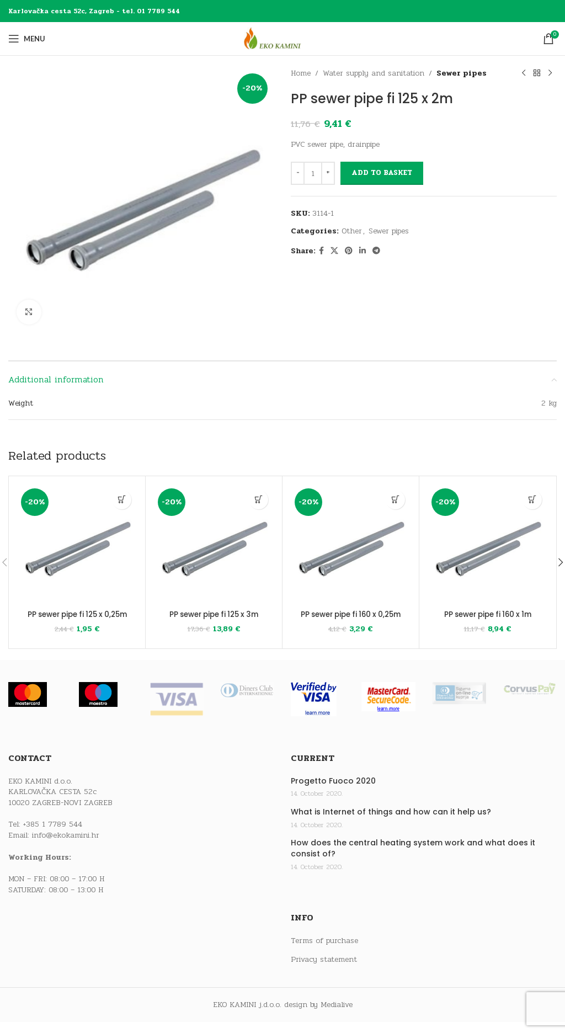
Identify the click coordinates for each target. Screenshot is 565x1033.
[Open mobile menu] (27, 39)
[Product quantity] (313, 173)
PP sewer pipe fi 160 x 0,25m (350, 620)
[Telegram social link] (376, 251)
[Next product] (550, 73)
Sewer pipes (461, 73)
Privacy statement (324, 970)
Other (352, 231)
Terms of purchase (324, 951)
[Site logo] (282, 38)
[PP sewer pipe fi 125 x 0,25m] (77, 544)
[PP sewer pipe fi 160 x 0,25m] (351, 544)
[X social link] (334, 251)
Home (301, 73)
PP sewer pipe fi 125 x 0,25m (77, 620)
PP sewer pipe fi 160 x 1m (488, 614)
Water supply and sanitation (373, 73)
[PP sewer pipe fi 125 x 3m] (214, 544)
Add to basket (381, 172)
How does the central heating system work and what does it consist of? (413, 859)
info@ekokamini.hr (65, 846)
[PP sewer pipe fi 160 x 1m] (487, 544)
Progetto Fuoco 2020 (333, 791)
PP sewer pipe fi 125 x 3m (214, 614)
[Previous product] (523, 73)
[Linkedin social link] (362, 251)
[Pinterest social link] (349, 251)
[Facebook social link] (321, 251)
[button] (121, 499)
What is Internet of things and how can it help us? (391, 823)
